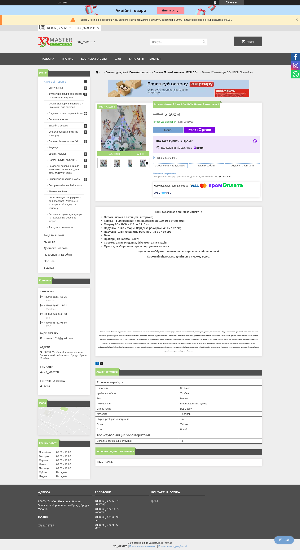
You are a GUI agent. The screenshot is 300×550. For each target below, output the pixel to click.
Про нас (67, 58)
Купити (168, 130)
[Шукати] (204, 42)
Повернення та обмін (58, 254)
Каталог (135, 58)
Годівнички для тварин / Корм (66, 113)
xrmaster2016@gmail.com (58, 338)
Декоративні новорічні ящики (65, 185)
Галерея (155, 58)
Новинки (49, 241)
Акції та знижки (54, 235)
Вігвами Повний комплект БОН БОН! (176, 72)
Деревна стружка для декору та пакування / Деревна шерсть (65, 217)
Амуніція (54, 147)
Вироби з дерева (58, 125)
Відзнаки (49, 267)
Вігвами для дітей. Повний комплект (128, 72)
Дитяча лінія (56, 87)
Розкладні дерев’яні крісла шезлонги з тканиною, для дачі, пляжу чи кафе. (64, 169)
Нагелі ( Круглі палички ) (63, 159)
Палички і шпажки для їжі (63, 141)
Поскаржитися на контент (143, 546)
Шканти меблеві (58, 153)
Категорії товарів (55, 81)
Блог (118, 58)
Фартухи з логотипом (61, 227)
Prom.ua (168, 543)
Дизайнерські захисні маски (64, 179)
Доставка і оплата (94, 58)
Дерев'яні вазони (58, 119)
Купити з (199, 130)
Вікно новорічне (58, 191)
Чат (284, 540)
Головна (48, 58)
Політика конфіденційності (172, 546)
